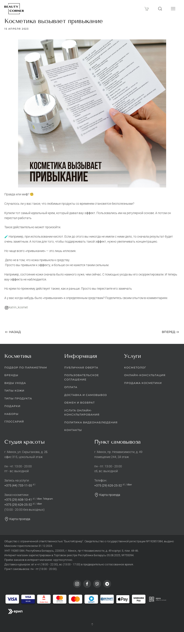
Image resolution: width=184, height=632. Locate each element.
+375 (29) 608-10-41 (18, 499)
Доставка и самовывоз (85, 395)
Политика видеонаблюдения (91, 422)
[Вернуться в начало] (14, 8)
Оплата (70, 387)
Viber (39, 498)
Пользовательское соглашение (81, 377)
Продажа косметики (143, 383)
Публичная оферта (81, 367)
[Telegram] (107, 584)
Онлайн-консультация (144, 375)
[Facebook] (87, 584)
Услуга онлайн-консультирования (82, 412)
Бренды (11, 375)
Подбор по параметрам (25, 367)
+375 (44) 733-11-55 (18, 485)
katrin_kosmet (18, 307)
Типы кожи (14, 390)
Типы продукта (18, 398)
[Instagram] (77, 584)
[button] (160, 8)
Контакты (73, 430)
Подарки (12, 406)
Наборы (11, 414)
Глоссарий (14, 421)
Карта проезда (17, 519)
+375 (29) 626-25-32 (18, 504)
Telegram (48, 498)
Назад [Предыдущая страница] (13, 332)
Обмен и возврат (79, 402)
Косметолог (135, 367)
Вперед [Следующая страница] (170, 332)
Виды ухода (15, 383)
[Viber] (97, 584)
